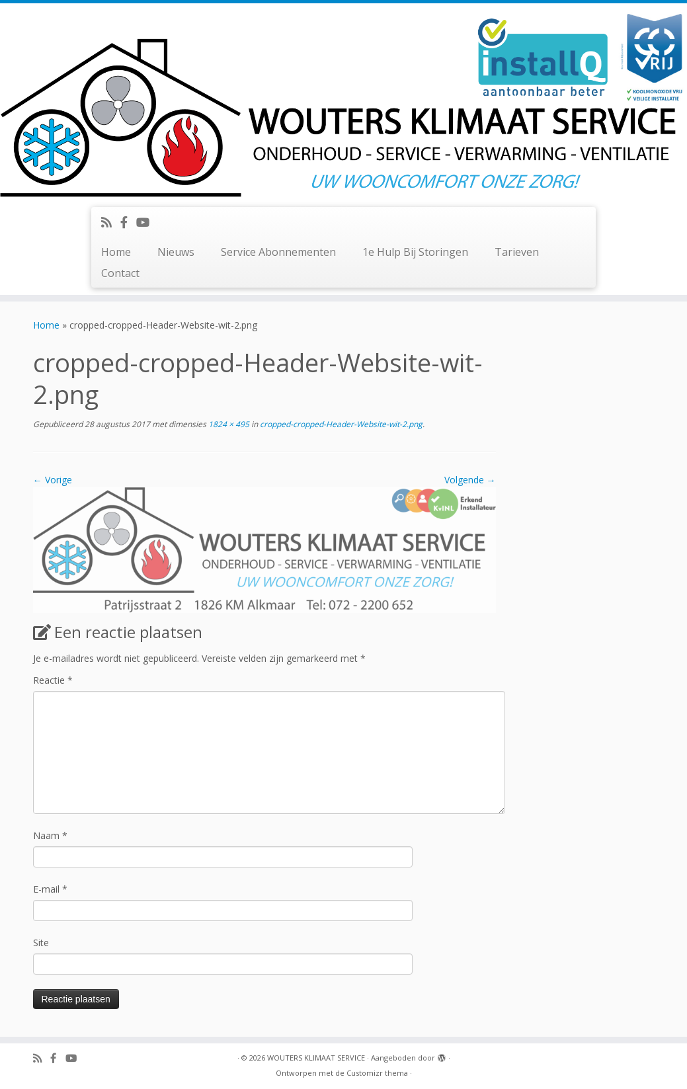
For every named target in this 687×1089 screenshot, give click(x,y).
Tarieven (517, 252)
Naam (50, 835)
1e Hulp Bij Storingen (415, 252)
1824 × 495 (227, 424)
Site (41, 942)
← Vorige (52, 479)
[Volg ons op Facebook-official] (128, 222)
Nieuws (175, 252)
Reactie (53, 680)
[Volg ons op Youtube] (147, 222)
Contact (120, 273)
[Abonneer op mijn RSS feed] (110, 222)
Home (116, 252)
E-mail (50, 889)
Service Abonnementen (278, 252)
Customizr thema (377, 1073)
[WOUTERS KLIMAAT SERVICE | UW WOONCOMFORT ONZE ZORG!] (343, 103)
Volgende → (470, 479)
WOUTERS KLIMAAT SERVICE (316, 1058)
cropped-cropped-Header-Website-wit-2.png (340, 424)
